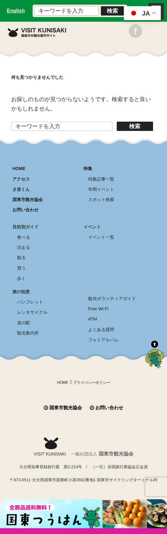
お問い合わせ (25, 209)
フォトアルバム (103, 339)
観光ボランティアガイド (112, 298)
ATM (92, 318)
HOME (18, 168)
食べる (23, 237)
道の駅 (23, 322)
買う (21, 268)
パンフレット (30, 301)
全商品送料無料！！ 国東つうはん (83, 516)
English (16, 10)
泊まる (23, 247)
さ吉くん (21, 189)
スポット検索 (101, 199)
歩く (21, 278)
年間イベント (101, 189)
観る (21, 257)
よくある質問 (101, 329)
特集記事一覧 (101, 179)
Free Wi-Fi (98, 308)
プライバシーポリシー (91, 382)
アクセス (21, 179)
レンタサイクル (32, 312)
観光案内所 (28, 332)
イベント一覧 (101, 237)
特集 (88, 168)
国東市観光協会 (27, 199)
